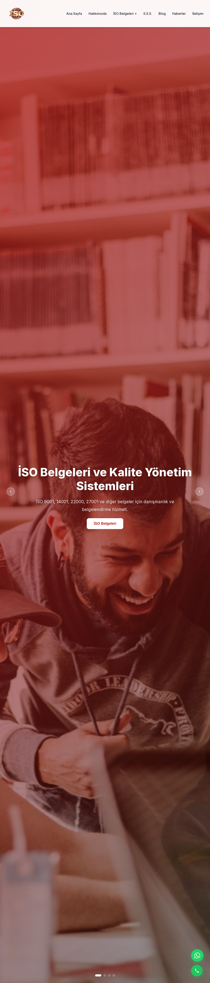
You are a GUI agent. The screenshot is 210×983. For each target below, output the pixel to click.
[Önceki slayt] (11, 491)
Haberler (179, 13)
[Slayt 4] (114, 975)
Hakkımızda (98, 13)
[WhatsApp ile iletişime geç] (197, 955)
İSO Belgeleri (105, 523)
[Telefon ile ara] (197, 970)
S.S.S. (147, 13)
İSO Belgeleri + (125, 13)
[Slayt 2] (105, 975)
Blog (162, 13)
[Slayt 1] (98, 975)
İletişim (197, 13)
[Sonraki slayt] (199, 491)
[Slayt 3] (109, 975)
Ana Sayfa (74, 13)
